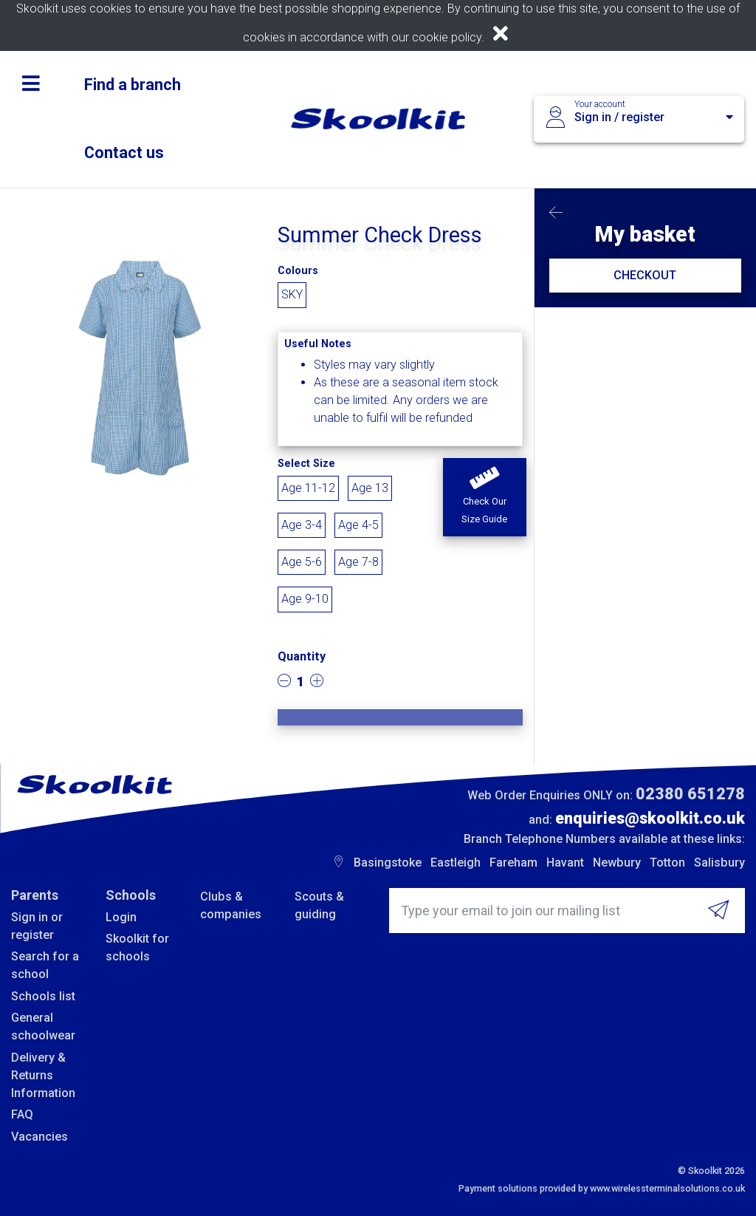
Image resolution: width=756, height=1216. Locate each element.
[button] (484, 497)
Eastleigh (455, 862)
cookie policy (446, 37)
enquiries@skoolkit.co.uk (650, 818)
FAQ (22, 1114)
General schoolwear (43, 1026)
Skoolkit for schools (137, 947)
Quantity (302, 656)
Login (121, 917)
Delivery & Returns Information (43, 1076)
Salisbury (719, 862)
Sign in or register (37, 926)
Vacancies (39, 1137)
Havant (565, 862)
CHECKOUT (645, 275)
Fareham (513, 862)
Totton (667, 862)
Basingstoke (388, 862)
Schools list (43, 996)
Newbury (617, 862)
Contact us (124, 152)
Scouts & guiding (319, 905)
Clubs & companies (230, 905)
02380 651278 (690, 794)
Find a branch (132, 84)
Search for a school (45, 965)
